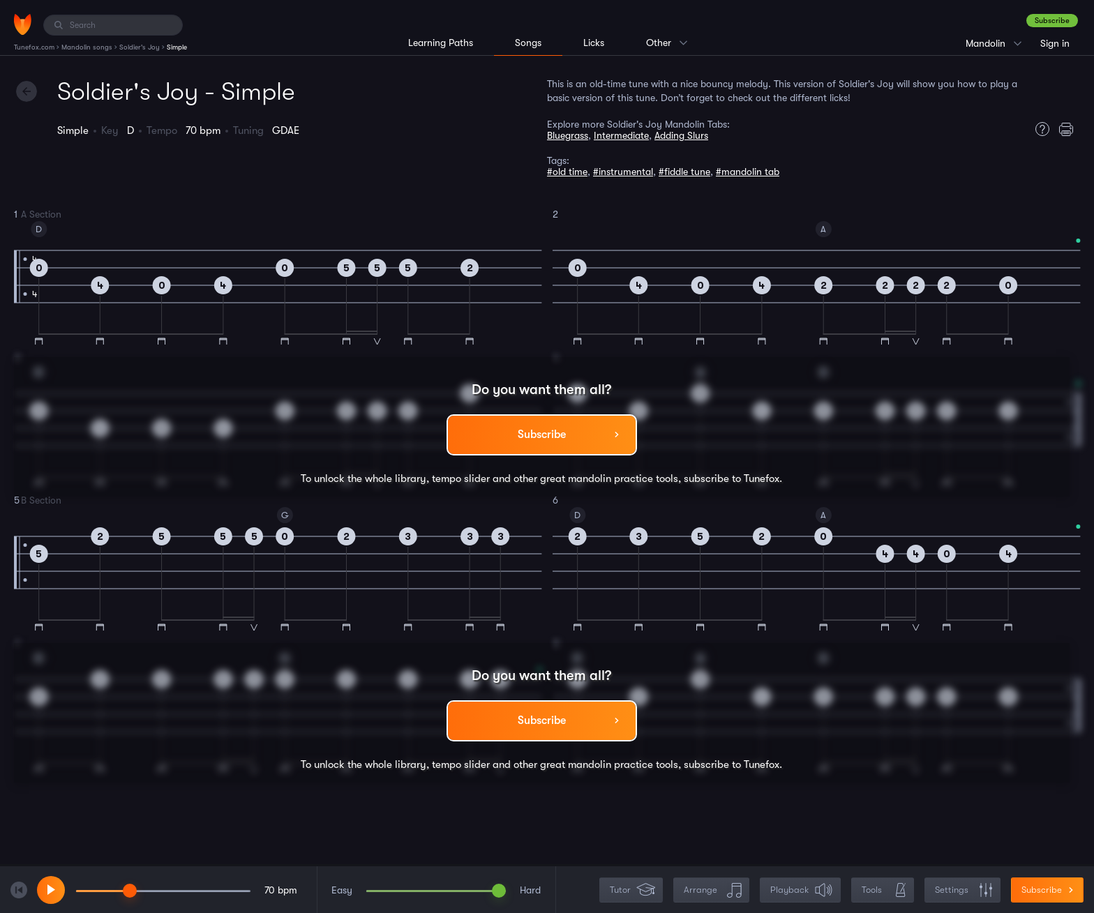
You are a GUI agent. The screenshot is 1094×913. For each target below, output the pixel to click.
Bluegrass (567, 135)
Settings (964, 890)
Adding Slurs (681, 135)
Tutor (632, 890)
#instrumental (623, 171)
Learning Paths (440, 42)
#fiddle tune (684, 171)
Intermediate (621, 135)
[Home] (22, 24)
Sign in (1055, 43)
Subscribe (1052, 20)
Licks (593, 42)
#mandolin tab (747, 171)
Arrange (713, 890)
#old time (567, 171)
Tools (884, 890)
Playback (801, 890)
